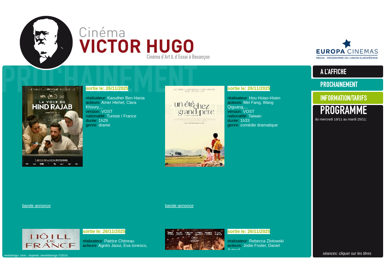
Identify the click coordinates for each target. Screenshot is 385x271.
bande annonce (36, 205)
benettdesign (49, 255)
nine (23, 255)
